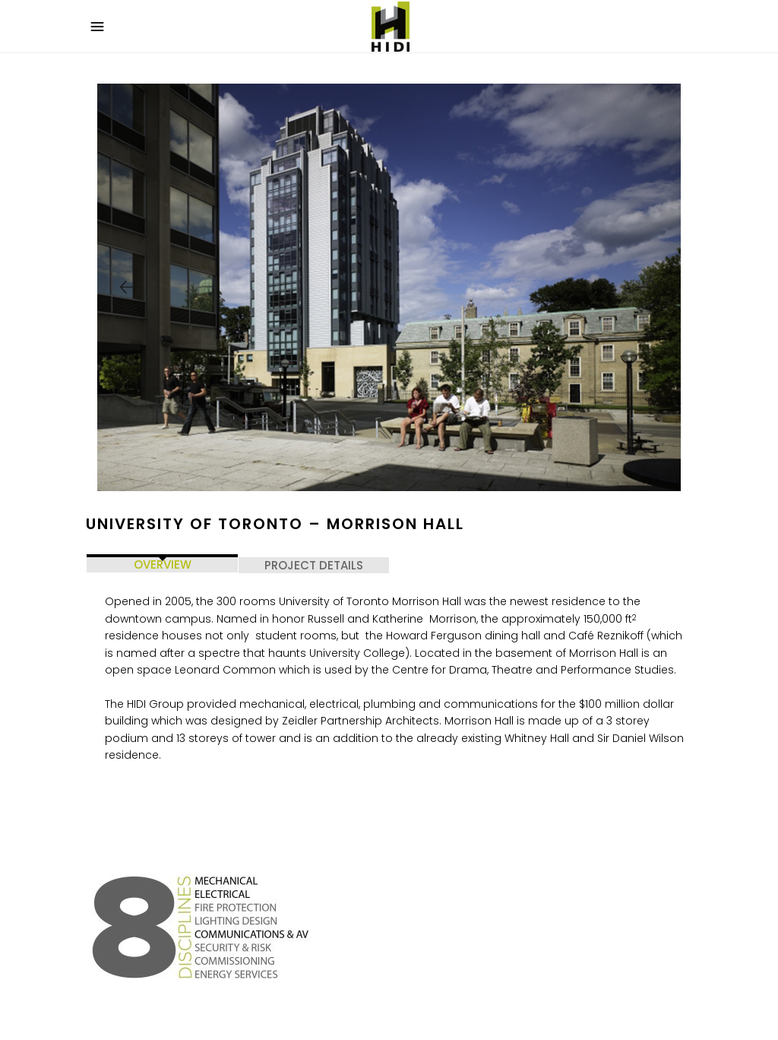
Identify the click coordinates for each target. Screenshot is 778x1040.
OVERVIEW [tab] (162, 564)
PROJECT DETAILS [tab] (313, 565)
